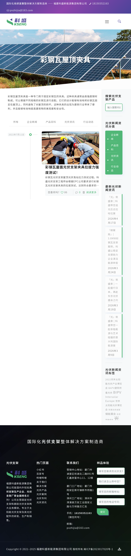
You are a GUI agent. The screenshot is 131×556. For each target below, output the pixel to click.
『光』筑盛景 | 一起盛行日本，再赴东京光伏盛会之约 (113, 290)
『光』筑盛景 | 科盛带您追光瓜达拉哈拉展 (113, 205)
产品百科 (51, 121)
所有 (15, 121)
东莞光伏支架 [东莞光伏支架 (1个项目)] (114, 409)
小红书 (40, 469)
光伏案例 (42, 494)
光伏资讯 (69, 121)
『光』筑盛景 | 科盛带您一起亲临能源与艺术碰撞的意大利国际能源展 (113, 331)
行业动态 (88, 121)
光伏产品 (42, 490)
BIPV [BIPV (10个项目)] (117, 392)
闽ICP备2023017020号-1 (98, 549)
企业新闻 (32, 121)
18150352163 (100, 3)
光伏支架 (51, 441)
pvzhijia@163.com (21, 10)
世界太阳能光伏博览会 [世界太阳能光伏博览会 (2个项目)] (113, 405)
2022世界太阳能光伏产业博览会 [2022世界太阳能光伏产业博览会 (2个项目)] (113, 383)
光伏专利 (42, 498)
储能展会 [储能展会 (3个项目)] (110, 414)
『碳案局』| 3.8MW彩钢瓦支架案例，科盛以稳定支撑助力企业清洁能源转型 (113, 246)
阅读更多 (91, 192)
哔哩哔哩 (42, 477)
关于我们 (42, 482)
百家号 (40, 473)
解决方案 (42, 486)
